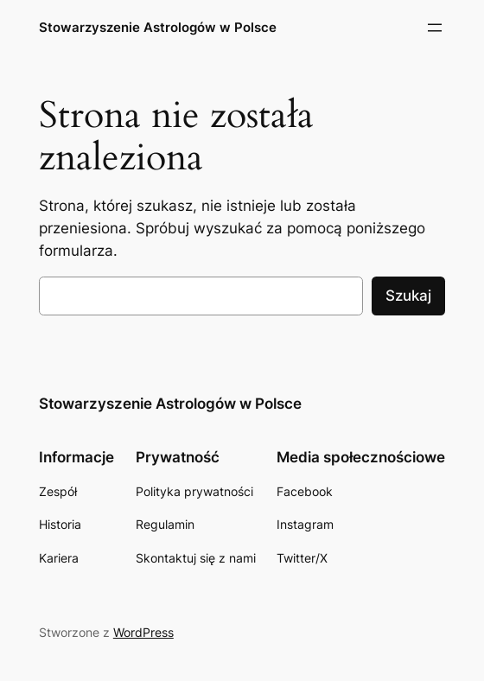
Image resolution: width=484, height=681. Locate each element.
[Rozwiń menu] (434, 27)
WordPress (143, 632)
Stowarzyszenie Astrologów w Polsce (158, 27)
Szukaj (408, 295)
